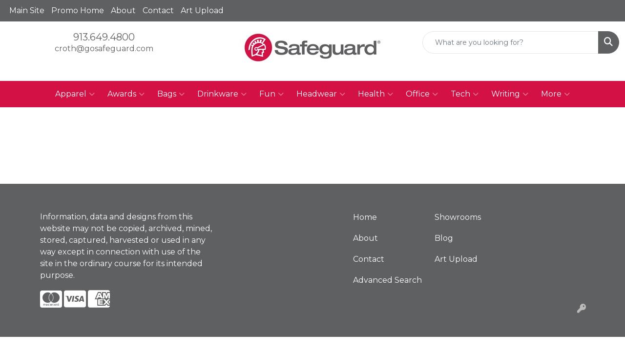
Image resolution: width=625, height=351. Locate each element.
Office (422, 94)
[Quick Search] (510, 42)
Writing (509, 94)
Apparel (75, 94)
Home (365, 217)
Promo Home (77, 10)
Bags (171, 94)
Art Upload (202, 10)
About (123, 10)
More (555, 94)
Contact (158, 10)
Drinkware (222, 94)
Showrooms (458, 217)
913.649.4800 (104, 37)
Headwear (320, 94)
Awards (126, 94)
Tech (465, 94)
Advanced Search (387, 280)
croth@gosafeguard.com (104, 48)
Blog (444, 238)
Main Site (26, 10)
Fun (271, 94)
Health (375, 94)
